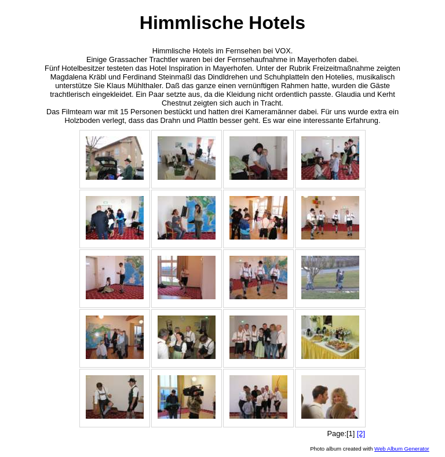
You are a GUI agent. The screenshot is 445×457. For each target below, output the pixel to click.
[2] (361, 433)
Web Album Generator (401, 448)
